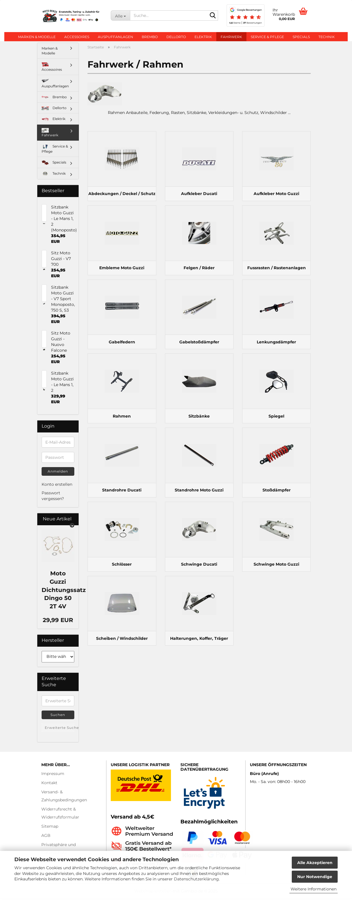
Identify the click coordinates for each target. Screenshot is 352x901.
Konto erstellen (57, 487)
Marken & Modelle (37, 37)
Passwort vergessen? (53, 498)
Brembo (150, 37)
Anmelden (58, 474)
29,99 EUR (58, 622)
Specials (301, 37)
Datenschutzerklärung (196, 879)
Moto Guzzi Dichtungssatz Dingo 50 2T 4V (64, 592)
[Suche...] (120, 15)
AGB (45, 838)
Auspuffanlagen (115, 37)
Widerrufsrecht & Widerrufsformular (60, 816)
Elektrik (203, 37)
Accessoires (76, 37)
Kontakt (49, 785)
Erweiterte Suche (60, 730)
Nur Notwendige (314, 876)
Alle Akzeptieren (314, 862)
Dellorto (176, 37)
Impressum (52, 776)
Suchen (57, 717)
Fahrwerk (231, 37)
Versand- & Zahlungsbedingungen (64, 798)
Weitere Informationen (314, 889)
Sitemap (49, 829)
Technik (326, 37)
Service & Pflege (267, 37)
